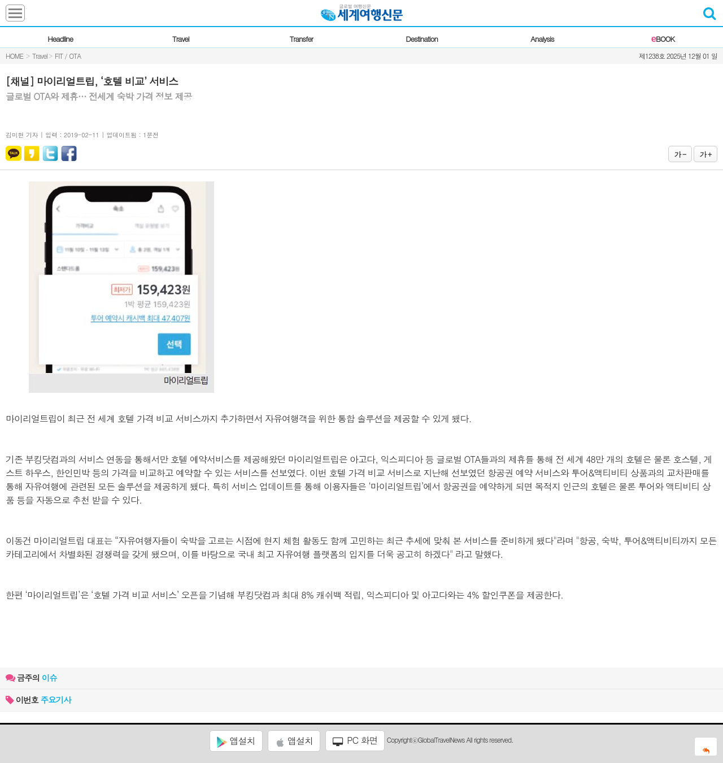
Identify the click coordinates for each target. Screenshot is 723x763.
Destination (422, 38)
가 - (680, 154)
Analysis (542, 38)
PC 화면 (355, 740)
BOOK (662, 38)
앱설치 (236, 741)
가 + (705, 154)
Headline (60, 38)
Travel (180, 38)
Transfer (301, 38)
